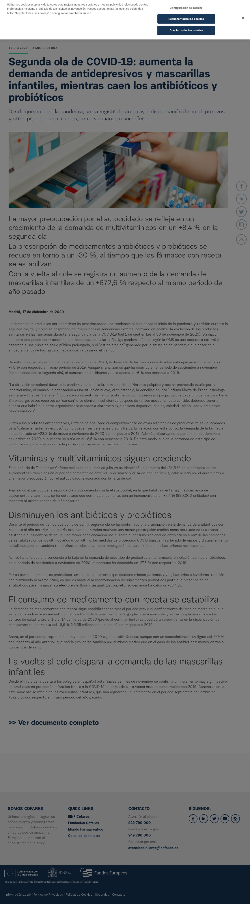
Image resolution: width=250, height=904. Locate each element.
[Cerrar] (243, 13)
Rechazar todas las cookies (186, 13)
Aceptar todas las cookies (186, 25)
